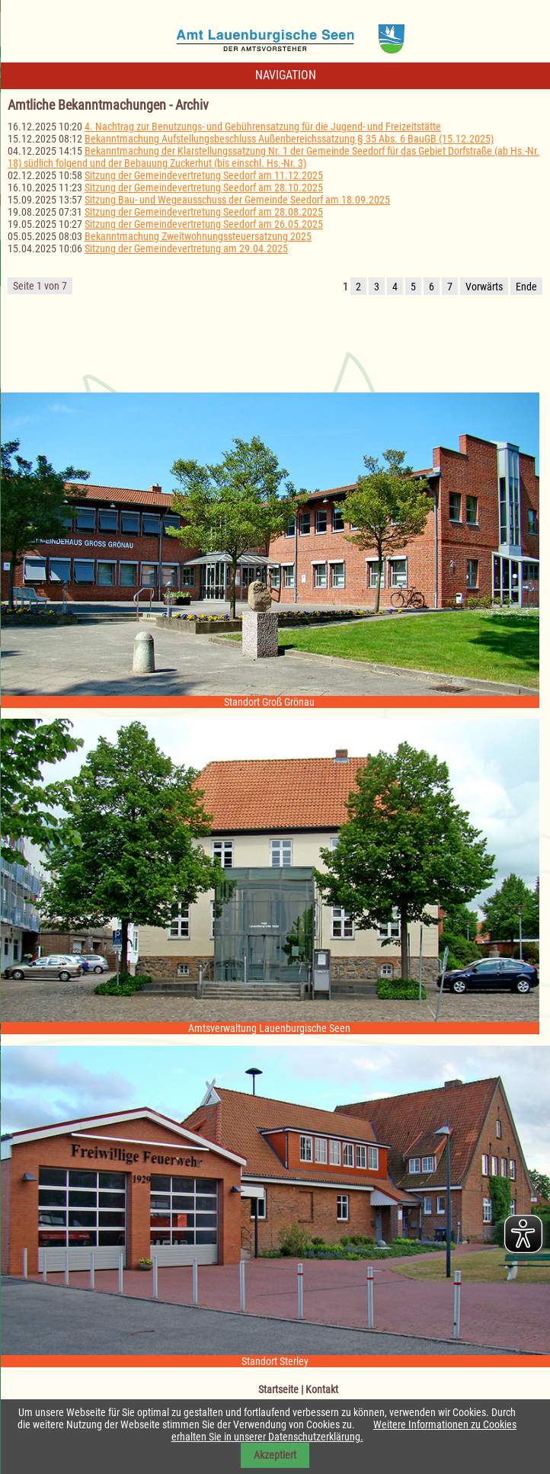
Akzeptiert (275, 1455)
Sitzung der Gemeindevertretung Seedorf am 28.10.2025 (204, 187)
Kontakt (321, 1389)
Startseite (278, 1389)
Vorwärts (484, 286)
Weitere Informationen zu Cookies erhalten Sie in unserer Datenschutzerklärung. (344, 1430)
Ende (526, 286)
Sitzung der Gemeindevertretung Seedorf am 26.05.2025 (204, 224)
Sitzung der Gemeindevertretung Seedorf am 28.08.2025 (204, 212)
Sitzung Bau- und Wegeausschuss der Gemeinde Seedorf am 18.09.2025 (237, 200)
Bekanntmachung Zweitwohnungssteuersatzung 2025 (198, 236)
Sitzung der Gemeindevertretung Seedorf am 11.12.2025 (204, 175)
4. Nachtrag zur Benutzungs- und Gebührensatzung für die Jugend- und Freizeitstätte (263, 126)
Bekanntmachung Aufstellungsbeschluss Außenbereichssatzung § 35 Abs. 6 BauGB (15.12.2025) (289, 139)
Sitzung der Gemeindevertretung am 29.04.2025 (186, 248)
